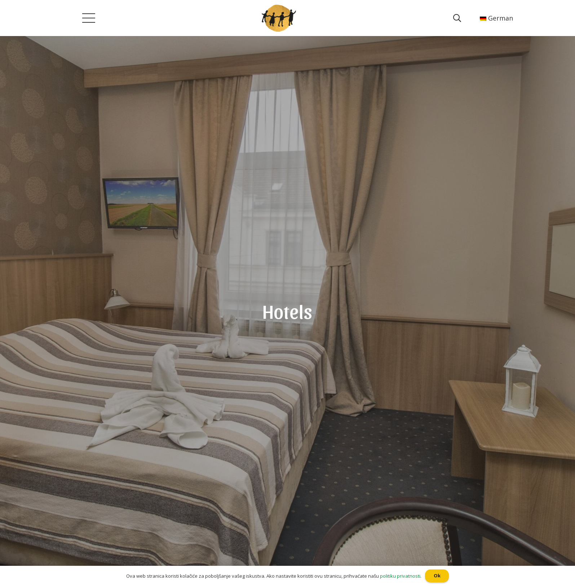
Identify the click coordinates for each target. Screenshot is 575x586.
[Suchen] (457, 18)
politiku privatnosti (400, 576)
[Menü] (88, 18)
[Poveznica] (279, 18)
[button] (3, 5)
